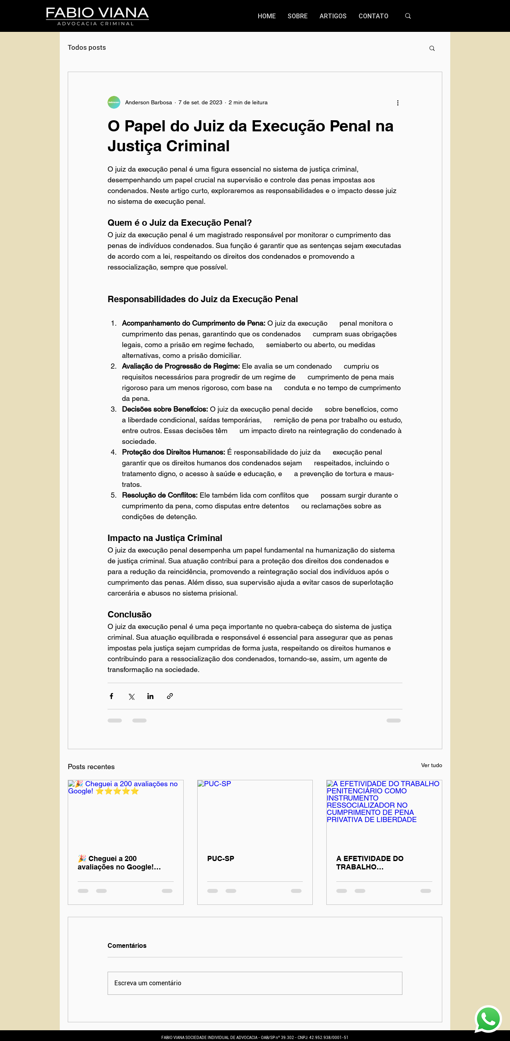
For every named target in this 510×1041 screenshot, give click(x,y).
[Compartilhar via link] (170, 696)
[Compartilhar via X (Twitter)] (131, 696)
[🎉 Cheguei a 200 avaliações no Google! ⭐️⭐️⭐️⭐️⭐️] (125, 812)
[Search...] (444, 16)
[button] (432, 48)
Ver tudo (431, 765)
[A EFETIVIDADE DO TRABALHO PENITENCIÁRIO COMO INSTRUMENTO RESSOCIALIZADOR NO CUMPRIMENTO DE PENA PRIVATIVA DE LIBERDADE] (384, 812)
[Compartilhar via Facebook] (111, 696)
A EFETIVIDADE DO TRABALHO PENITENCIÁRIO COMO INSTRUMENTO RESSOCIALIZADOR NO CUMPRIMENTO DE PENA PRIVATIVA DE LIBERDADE (382, 862)
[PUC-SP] (255, 812)
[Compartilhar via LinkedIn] (150, 696)
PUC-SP (220, 858)
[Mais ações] (397, 102)
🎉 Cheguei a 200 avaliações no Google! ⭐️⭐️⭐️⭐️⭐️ (116, 862)
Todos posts (87, 47)
